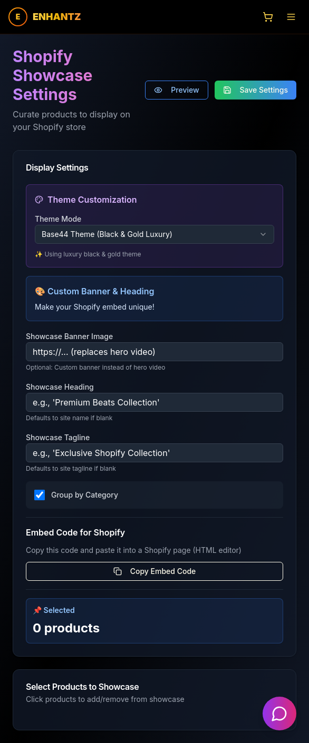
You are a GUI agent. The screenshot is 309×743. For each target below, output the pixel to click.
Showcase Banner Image (69, 336)
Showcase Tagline (58, 437)
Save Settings (255, 89)
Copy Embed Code (154, 571)
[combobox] (154, 234)
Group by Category (84, 495)
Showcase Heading (60, 386)
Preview (176, 89)
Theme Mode (58, 218)
